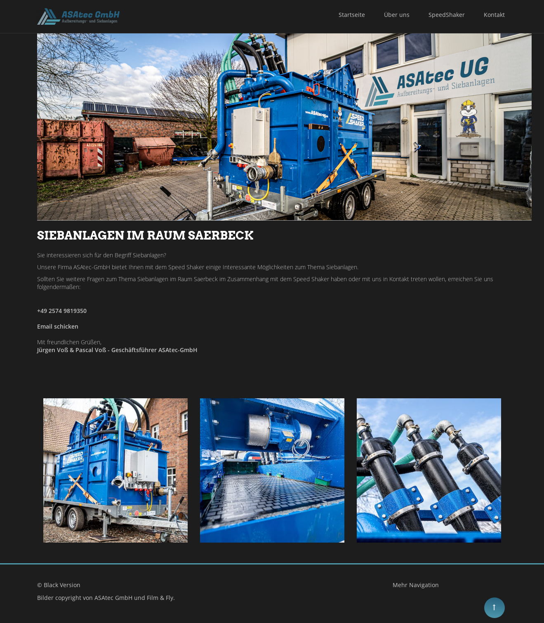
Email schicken (57, 326)
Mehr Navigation (416, 585)
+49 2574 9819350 (62, 311)
